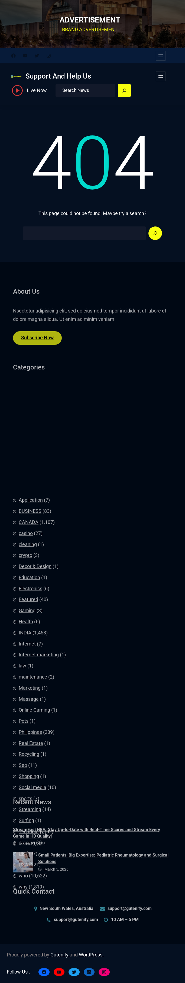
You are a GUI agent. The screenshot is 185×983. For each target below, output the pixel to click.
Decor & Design (35, 684)
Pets (23, 839)
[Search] (124, 90)
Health (26, 739)
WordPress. (91, 955)
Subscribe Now (37, 341)
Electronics (30, 706)
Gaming (27, 729)
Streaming (30, 927)
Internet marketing (39, 773)
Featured (28, 718)
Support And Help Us (58, 76)
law (22, 784)
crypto (25, 673)
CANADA (28, 640)
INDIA (25, 751)
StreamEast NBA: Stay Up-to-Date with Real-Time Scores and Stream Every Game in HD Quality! (86, 847)
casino (26, 651)
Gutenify (59, 955)
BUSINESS (30, 629)
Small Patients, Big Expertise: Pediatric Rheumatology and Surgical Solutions (103, 873)
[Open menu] (160, 56)
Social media (32, 905)
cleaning (28, 662)
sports (25, 916)
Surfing (26, 938)
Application (31, 618)
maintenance (33, 795)
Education (29, 695)
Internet (27, 762)
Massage (29, 817)
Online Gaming (34, 828)
